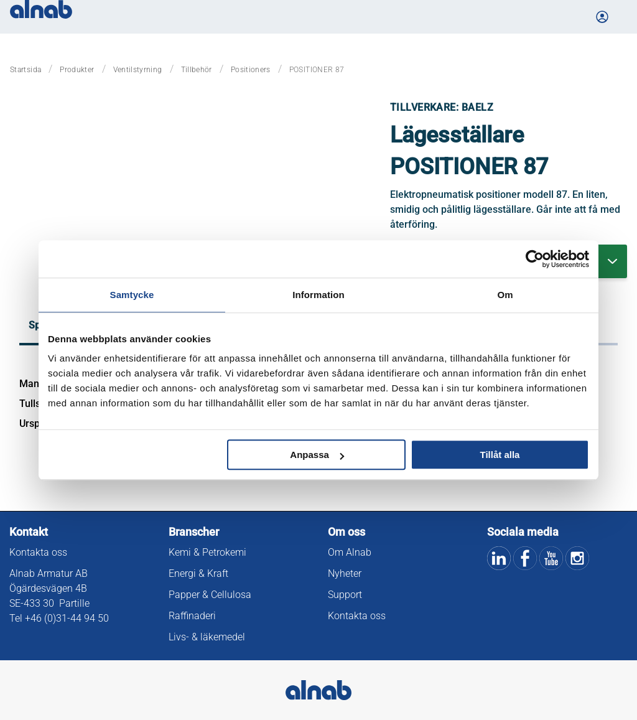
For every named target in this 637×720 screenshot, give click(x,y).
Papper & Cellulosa (210, 595)
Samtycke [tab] (132, 294)
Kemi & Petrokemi (207, 552)
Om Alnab (349, 552)
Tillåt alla (499, 454)
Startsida (25, 69)
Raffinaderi (192, 616)
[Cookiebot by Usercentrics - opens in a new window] (534, 259)
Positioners (251, 69)
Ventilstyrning (137, 69)
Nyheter (344, 573)
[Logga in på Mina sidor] (603, 17)
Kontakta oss (38, 552)
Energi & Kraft (198, 573)
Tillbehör (196, 69)
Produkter (77, 69)
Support (345, 595)
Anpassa (317, 454)
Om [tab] (505, 294)
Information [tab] (318, 294)
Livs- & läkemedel (207, 637)
